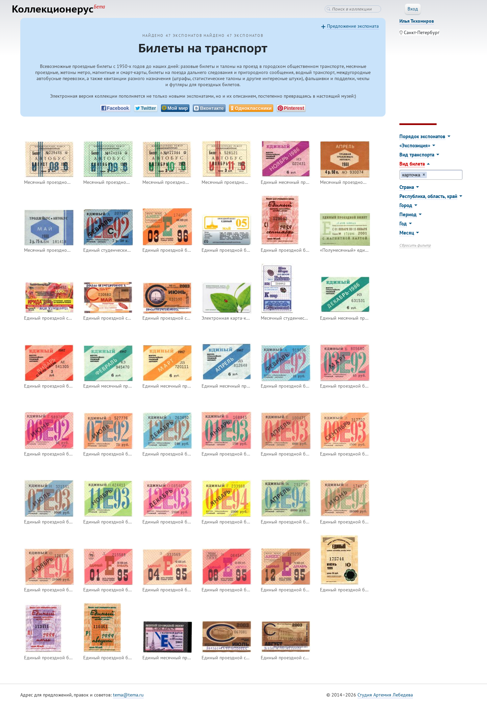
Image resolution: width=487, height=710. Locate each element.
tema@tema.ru (128, 699)
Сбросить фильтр (415, 249)
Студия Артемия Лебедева (385, 699)
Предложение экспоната (353, 31)
